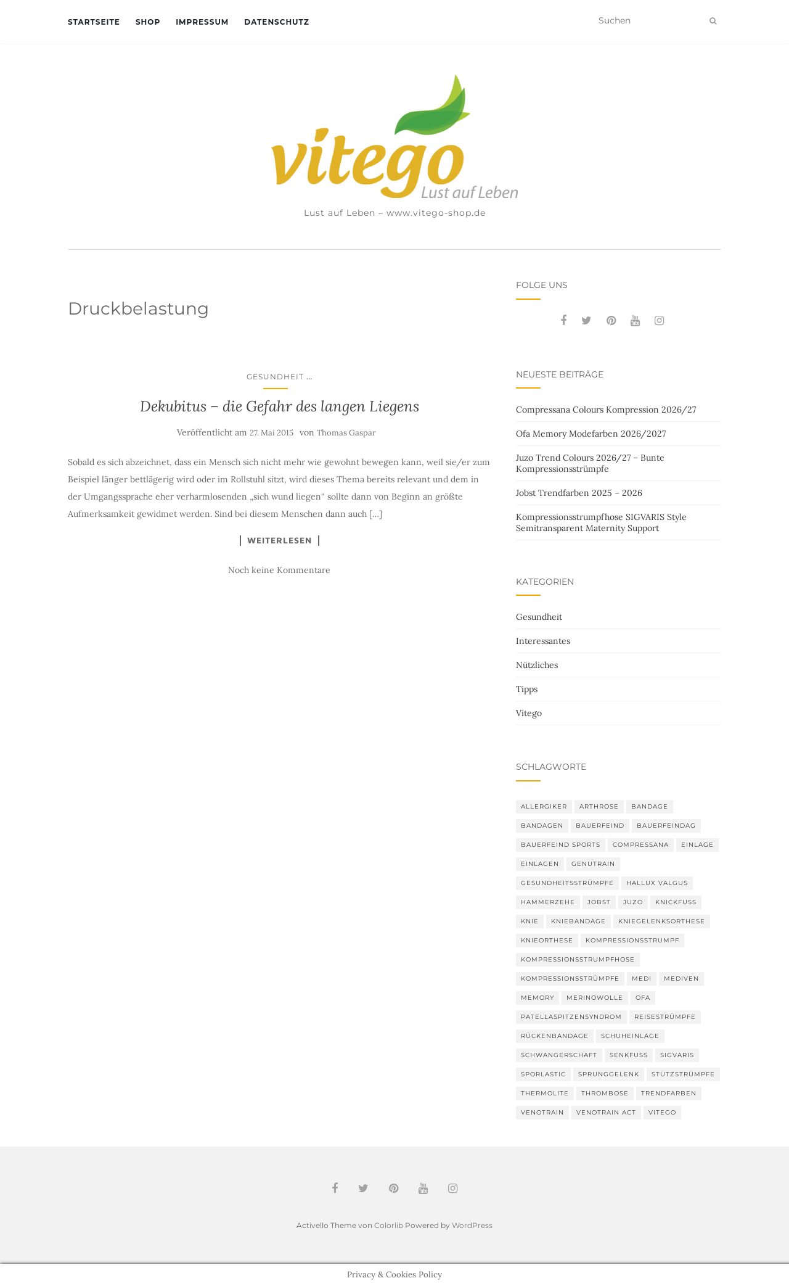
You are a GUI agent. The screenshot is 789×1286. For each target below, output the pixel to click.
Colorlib (388, 1225)
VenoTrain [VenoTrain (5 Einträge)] (542, 1112)
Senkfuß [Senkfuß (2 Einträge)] (629, 1055)
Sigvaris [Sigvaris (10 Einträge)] (677, 1055)
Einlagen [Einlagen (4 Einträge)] (540, 864)
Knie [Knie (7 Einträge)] (530, 921)
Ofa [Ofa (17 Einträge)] (643, 998)
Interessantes (543, 640)
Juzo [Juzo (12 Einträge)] (633, 902)
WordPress (472, 1225)
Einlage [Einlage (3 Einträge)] (697, 845)
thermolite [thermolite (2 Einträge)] (545, 1093)
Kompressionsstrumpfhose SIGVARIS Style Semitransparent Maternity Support (601, 522)
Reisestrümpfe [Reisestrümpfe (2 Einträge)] (665, 1017)
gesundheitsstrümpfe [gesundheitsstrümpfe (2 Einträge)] (567, 883)
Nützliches (537, 664)
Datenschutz (276, 22)
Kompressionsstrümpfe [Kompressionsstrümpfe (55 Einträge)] (570, 979)
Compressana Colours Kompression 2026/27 (606, 409)
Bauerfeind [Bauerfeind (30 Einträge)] (600, 826)
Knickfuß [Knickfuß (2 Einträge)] (676, 902)
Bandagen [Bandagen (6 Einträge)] (542, 826)
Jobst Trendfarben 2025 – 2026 (579, 492)
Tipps (527, 689)
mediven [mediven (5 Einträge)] (681, 979)
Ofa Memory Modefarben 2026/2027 (591, 433)
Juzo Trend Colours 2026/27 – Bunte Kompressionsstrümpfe (590, 463)
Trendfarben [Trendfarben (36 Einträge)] (669, 1093)
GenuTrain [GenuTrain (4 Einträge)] (593, 864)
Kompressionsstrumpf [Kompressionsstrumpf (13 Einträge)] (632, 940)
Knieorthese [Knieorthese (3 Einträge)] (547, 940)
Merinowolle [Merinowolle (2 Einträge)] (594, 998)
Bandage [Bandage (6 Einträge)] (649, 806)
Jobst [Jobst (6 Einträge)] (599, 902)
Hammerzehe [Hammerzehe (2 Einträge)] (548, 902)
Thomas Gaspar (346, 432)
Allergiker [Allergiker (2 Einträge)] (544, 806)
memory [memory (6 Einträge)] (537, 998)
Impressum (202, 22)
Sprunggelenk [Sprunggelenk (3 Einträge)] (608, 1074)
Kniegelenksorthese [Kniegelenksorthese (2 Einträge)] (661, 921)
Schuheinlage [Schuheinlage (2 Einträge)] (630, 1036)
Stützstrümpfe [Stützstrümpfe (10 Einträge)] (683, 1074)
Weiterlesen (279, 540)
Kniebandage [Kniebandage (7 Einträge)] (578, 921)
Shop (148, 22)
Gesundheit (275, 376)
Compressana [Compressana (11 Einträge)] (641, 845)
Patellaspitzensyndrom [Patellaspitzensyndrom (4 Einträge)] (571, 1017)
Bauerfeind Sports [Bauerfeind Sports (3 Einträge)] (560, 845)
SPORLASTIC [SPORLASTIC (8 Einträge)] (543, 1074)
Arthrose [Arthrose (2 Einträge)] (599, 806)
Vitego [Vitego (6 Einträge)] (662, 1112)
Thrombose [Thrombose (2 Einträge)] (605, 1093)
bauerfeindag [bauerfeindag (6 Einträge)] (666, 826)
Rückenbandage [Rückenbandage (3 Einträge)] (555, 1036)
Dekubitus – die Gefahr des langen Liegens (279, 406)
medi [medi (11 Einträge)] (642, 979)
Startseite (94, 22)
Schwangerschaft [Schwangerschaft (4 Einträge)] (559, 1055)
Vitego (529, 713)
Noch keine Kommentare (279, 569)
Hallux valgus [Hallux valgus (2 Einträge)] (657, 883)
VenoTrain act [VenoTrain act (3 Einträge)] (606, 1112)
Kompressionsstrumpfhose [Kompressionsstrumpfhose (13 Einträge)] (578, 959)
